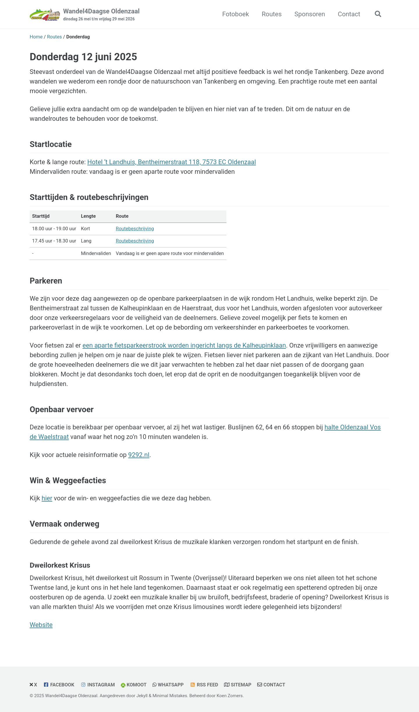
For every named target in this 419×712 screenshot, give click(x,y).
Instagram (101, 685)
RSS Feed (207, 685)
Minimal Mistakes (169, 695)
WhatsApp (171, 685)
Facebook (62, 685)
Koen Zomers (229, 695)
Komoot (137, 685)
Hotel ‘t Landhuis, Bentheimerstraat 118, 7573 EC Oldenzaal (171, 162)
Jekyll (142, 695)
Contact (349, 14)
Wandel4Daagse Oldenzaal (101, 15)
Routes (272, 14)
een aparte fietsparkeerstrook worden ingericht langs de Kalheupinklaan (184, 345)
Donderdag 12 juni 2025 (83, 57)
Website (41, 624)
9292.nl (139, 454)
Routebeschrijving (135, 228)
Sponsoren (309, 14)
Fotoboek (235, 14)
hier (47, 498)
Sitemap (241, 685)
